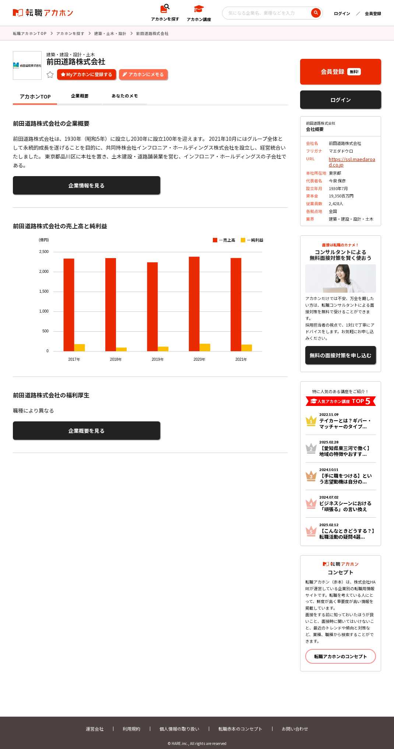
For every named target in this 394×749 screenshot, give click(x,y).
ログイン (342, 13)
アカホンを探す (70, 33)
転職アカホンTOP (30, 33)
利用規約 (131, 722)
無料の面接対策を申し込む (340, 350)
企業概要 (80, 95)
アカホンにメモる (146, 73)
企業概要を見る (49, 426)
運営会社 (94, 722)
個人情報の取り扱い (179, 722)
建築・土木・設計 (110, 33)
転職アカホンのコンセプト (340, 650)
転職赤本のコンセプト (240, 722)
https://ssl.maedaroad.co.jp (352, 160)
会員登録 (373, 13)
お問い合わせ (295, 722)
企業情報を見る (49, 184)
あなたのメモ (124, 95)
